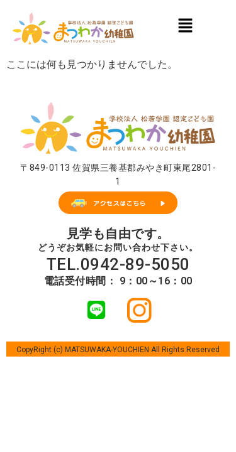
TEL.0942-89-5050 (118, 264)
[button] (185, 25)
